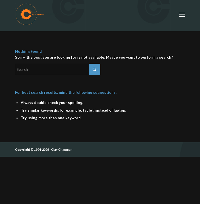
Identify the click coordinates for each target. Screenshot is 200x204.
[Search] (57, 69)
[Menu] (182, 14)
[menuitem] (182, 14)
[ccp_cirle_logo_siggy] (83, 14)
